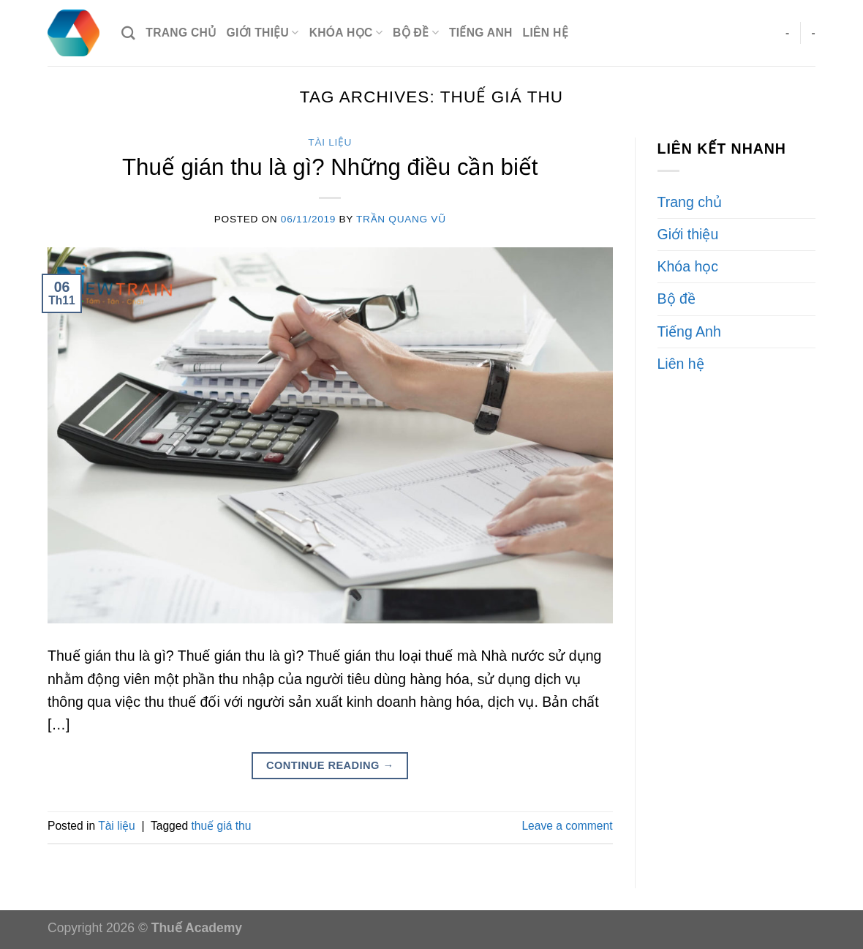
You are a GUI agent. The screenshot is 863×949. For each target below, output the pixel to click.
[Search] (128, 33)
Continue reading (330, 765)
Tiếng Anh (481, 32)
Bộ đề (416, 33)
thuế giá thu (221, 825)
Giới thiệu (263, 33)
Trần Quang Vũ (401, 219)
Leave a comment (566, 825)
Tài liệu (330, 142)
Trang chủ (181, 32)
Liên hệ (545, 32)
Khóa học (345, 33)
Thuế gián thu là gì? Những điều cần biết (330, 167)
